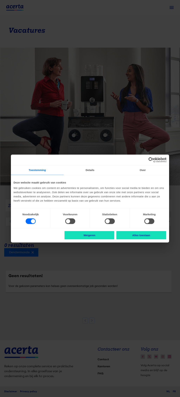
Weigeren (89, 235)
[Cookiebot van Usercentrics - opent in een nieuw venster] (151, 159)
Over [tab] (143, 169)
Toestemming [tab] (37, 169)
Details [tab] (90, 169)
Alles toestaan (141, 235)
